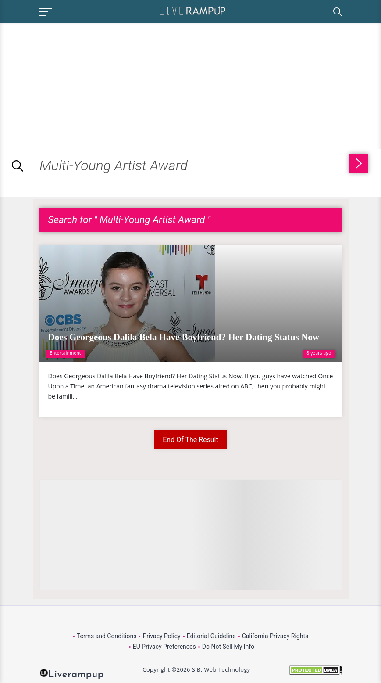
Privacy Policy (161, 636)
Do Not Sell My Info (228, 646)
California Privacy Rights (275, 636)
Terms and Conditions (107, 636)
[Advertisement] (73, 84)
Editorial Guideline (211, 636)
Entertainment (65, 353)
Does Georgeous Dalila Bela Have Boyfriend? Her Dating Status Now (184, 337)
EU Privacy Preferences (164, 646)
